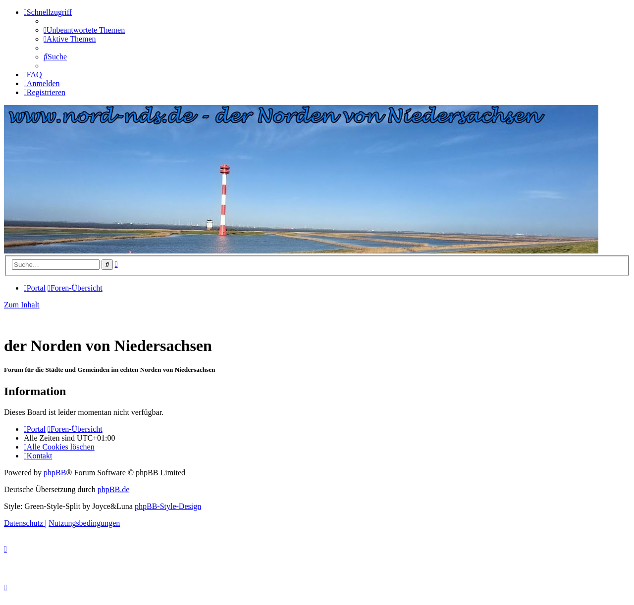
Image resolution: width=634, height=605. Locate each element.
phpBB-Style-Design (168, 506)
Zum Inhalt (22, 305)
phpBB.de (113, 489)
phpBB (55, 472)
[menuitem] (84, 30)
